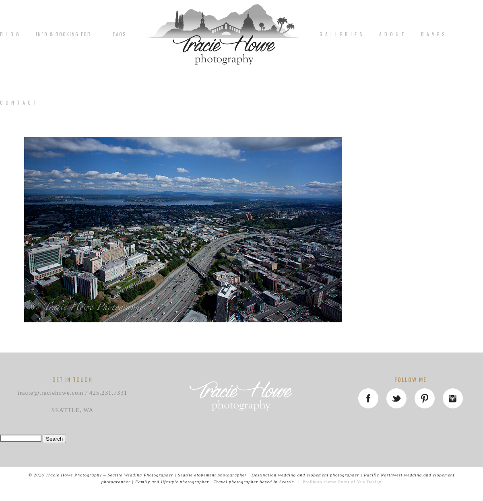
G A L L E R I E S (341, 34)
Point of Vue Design (360, 481)
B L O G (10, 34)
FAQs (119, 34)
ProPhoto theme (320, 481)
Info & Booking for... (66, 34)
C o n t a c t (18, 102)
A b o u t (392, 34)
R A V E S (433, 34)
